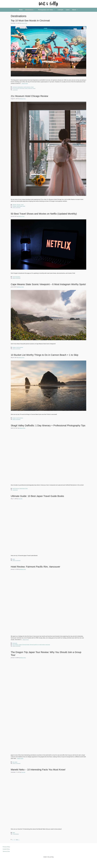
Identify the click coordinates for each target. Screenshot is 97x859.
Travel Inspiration (16, 276)
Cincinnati (14, 87)
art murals (16, 88)
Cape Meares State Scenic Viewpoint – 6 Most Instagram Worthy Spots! (48, 284)
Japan (13, 559)
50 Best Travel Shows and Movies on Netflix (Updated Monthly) (44, 213)
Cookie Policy (6, 849)
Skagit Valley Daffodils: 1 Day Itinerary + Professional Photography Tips (48, 425)
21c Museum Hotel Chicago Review (29, 96)
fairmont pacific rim (34, 644)
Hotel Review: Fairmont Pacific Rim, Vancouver (35, 566)
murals (26, 88)
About (75, 10)
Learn (68, 9)
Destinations (31, 10)
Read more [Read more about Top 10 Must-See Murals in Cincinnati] (25, 83)
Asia (13, 762)
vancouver (47, 644)
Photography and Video (47, 10)
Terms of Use (6, 851)
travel (34, 88)
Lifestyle (60, 9)
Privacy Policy (6, 846)
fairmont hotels (25, 644)
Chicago (18, 204)
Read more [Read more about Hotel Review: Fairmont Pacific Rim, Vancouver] (26, 639)
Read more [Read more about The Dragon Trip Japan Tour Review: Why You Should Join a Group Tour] (20, 758)
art (13, 88)
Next (18, 839)
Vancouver (14, 643)
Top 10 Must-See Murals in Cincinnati (30, 20)
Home (21, 9)
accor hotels (15, 644)
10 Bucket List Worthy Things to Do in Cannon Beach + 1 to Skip (44, 355)
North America (27, 87)
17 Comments (15, 834)
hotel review (19, 206)
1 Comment (15, 89)
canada (20, 644)
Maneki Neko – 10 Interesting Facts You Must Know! (38, 769)
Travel (32, 87)
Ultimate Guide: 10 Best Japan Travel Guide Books (37, 496)
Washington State (24, 488)
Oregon (14, 347)
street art (30, 88)
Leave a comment (16, 207)
